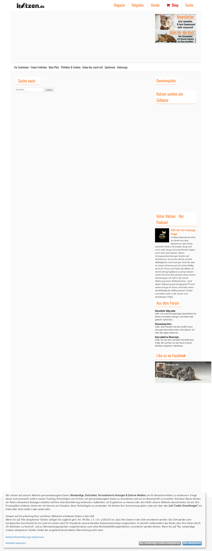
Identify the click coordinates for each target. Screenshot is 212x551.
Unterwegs (122, 67)
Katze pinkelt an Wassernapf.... (167, 337)
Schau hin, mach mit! (92, 67)
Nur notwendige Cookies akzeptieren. (160, 543)
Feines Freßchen (39, 67)
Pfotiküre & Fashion (70, 67)
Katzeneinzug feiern (163, 324)
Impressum (38, 537)
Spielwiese (110, 67)
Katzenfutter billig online (165, 310)
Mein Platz (54, 67)
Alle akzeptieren (192, 543)
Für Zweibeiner (21, 67)
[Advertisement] (81, 37)
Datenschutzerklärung (18, 537)
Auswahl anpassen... (16, 543)
